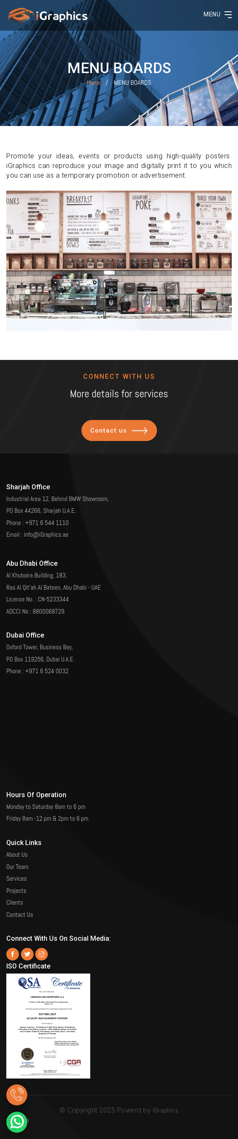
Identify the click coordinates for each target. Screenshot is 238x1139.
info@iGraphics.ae (46, 531)
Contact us (118, 438)
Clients (14, 899)
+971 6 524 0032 (46, 668)
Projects (16, 887)
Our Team (17, 863)
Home (94, 82)
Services (16, 875)
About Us (17, 852)
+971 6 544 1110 (47, 519)
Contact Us (19, 911)
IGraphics (165, 1110)
